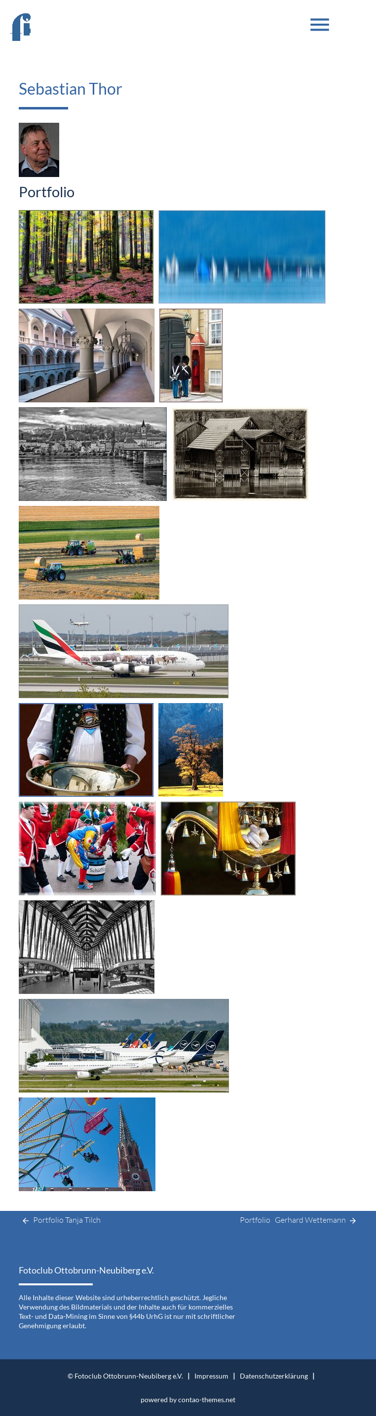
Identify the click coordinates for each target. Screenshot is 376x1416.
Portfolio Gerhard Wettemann (298, 1221)
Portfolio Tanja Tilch (60, 1221)
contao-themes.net (206, 1399)
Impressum (211, 1376)
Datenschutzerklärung (274, 1376)
